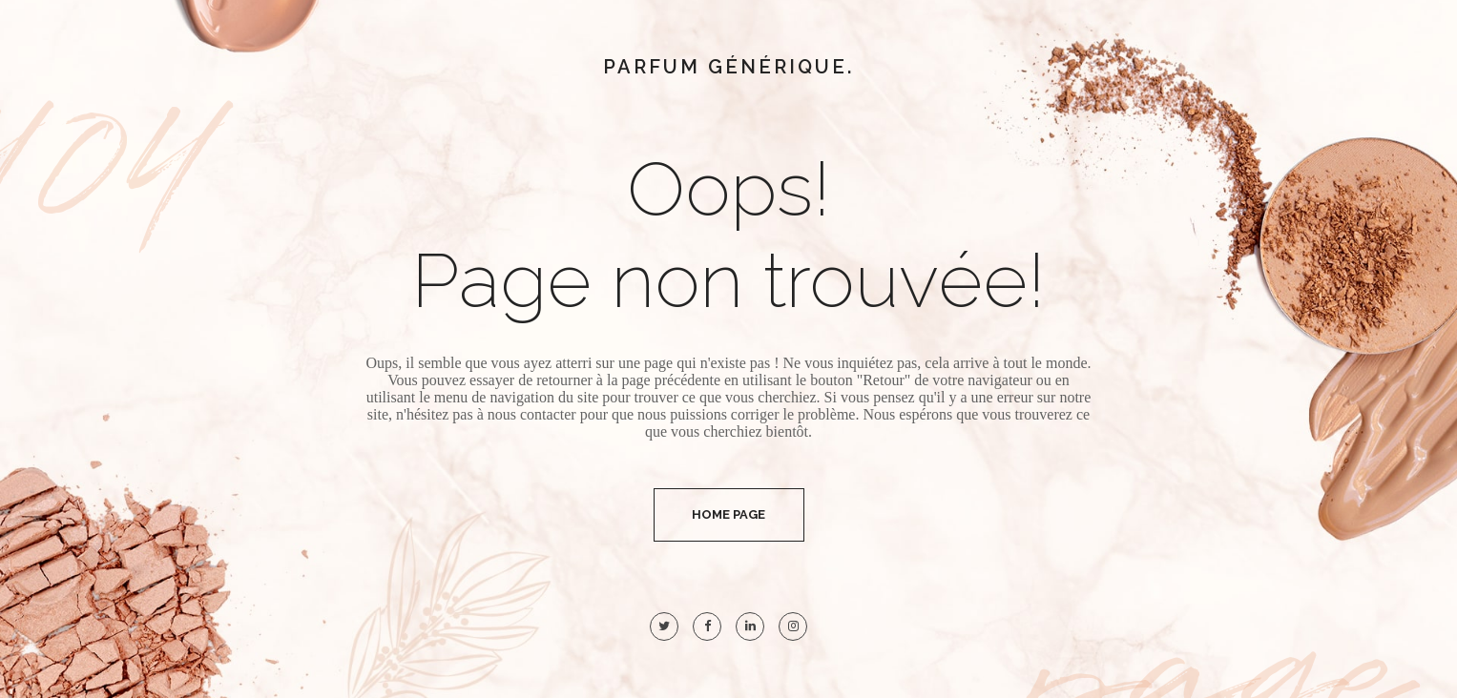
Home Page (728, 514)
